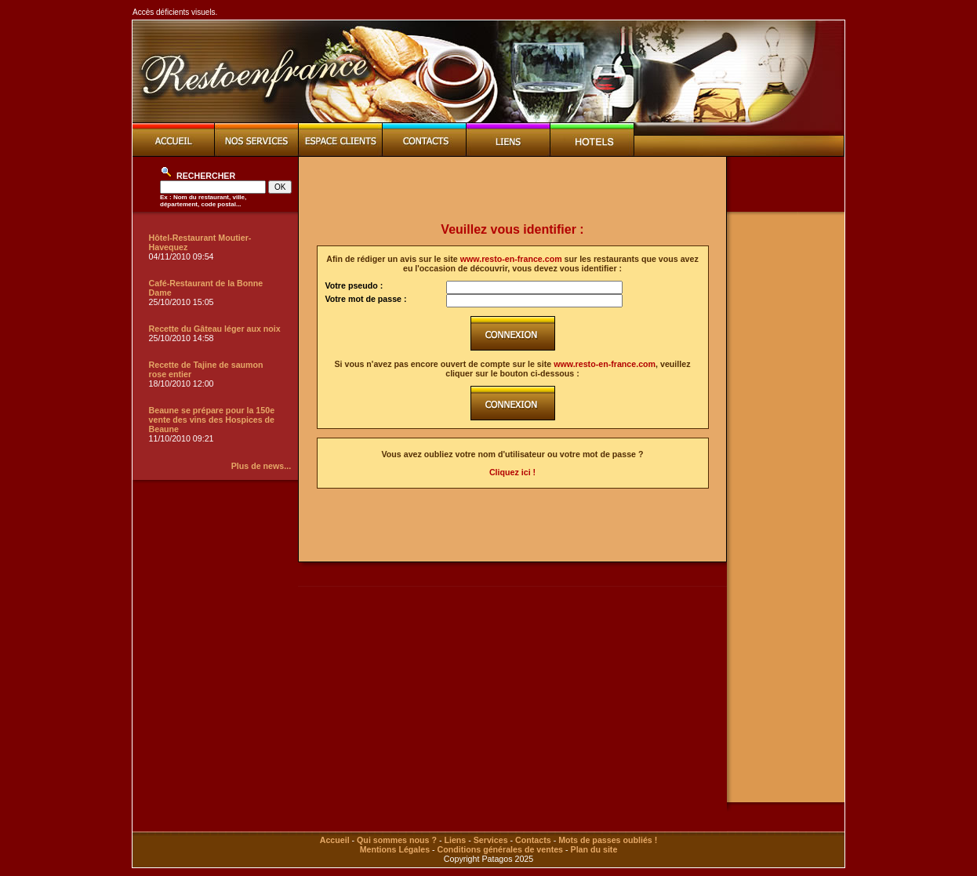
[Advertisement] (512, 189)
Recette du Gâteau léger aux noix (215, 328)
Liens (455, 840)
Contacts (533, 840)
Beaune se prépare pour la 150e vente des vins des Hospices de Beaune (212, 419)
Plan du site (594, 849)
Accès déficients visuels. (175, 12)
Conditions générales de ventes (500, 849)
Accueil (335, 840)
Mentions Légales (395, 849)
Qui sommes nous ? (397, 840)
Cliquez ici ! (512, 472)
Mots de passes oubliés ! (607, 840)
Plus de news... (261, 466)
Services (491, 840)
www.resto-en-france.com (511, 259)
